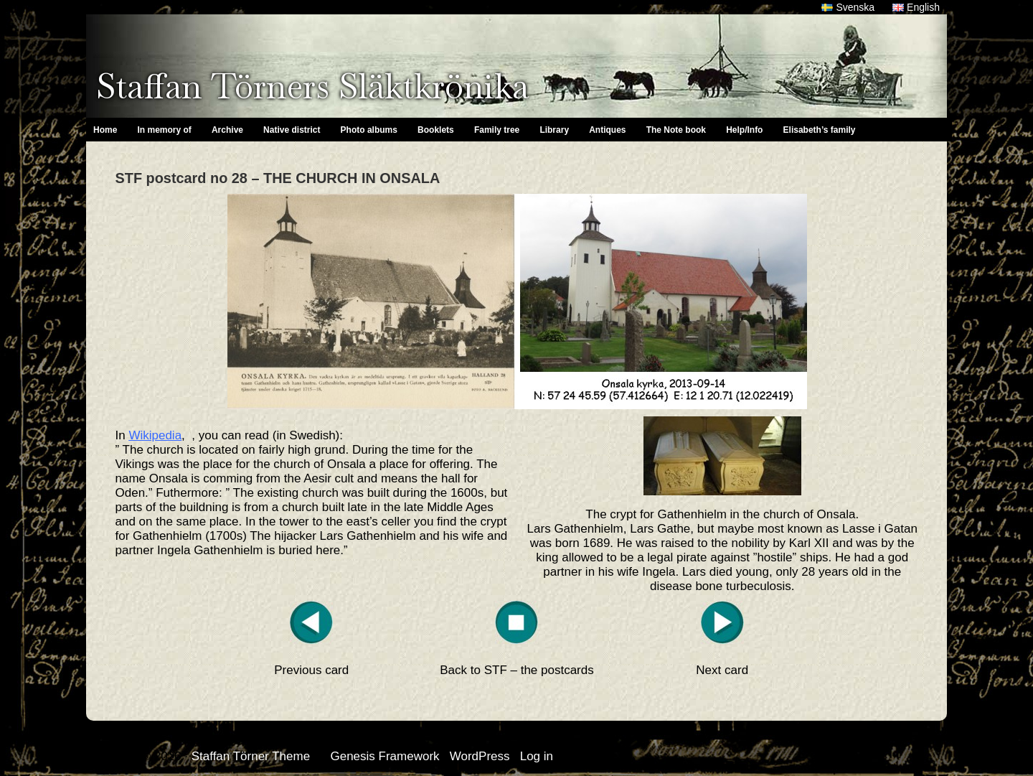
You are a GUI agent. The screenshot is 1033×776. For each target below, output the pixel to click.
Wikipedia (154, 435)
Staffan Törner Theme (251, 756)
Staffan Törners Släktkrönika (312, 86)
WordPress (480, 756)
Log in (536, 756)
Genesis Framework (384, 756)
